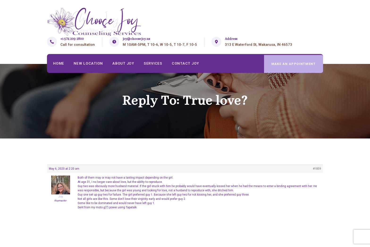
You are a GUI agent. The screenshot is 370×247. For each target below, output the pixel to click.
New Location (89, 64)
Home (58, 64)
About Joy (124, 64)
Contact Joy (187, 64)
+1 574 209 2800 (72, 39)
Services (154, 64)
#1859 (317, 168)
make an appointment (293, 64)
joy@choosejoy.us (136, 39)
